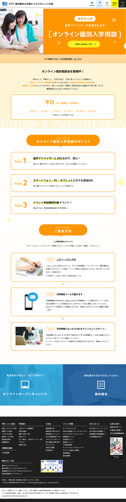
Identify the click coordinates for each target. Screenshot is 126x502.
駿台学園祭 (66, 456)
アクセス (22, 442)
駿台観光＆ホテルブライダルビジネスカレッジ (17, 471)
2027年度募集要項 (117, 433)
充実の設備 (22, 431)
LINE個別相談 (67, 445)
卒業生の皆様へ (116, 430)
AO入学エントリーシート (97, 428)
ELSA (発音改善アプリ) (53, 437)
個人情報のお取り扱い (53, 442)
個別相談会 (66, 453)
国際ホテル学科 (7, 431)
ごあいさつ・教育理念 (26, 428)
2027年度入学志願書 (96, 431)
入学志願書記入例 (95, 437)
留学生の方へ (115, 427)
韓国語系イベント (69, 437)
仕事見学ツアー (68, 439)
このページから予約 (66, 259)
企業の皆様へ (115, 424)
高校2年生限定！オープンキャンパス (75, 431)
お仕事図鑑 (5, 453)
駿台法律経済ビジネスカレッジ (12, 474)
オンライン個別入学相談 (71, 450)
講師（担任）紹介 (24, 434)
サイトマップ (50, 445)
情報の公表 (22, 445)
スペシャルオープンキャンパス (73, 434)
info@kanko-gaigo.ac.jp (38, 482)
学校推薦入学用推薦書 (96, 434)
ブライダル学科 (7, 434)
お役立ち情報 (50, 448)
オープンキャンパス (69, 428)
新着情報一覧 (50, 428)
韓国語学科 (5, 442)
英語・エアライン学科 (9, 428)
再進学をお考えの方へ (53, 431)
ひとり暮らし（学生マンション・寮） (31, 439)
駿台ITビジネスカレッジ (10, 465)
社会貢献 (48, 450)
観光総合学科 (6, 439)
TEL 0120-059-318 (53, 482)
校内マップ (22, 437)
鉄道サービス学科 (8, 437)
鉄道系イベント (68, 442)
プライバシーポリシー (53, 439)
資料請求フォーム (51, 434)
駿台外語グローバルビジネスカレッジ (14, 468)
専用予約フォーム (53, 88)
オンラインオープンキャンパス (73, 448)
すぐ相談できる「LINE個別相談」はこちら (63, 58)
